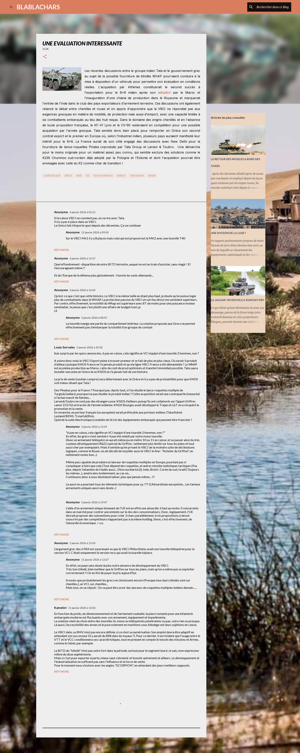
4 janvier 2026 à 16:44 (82, 290)
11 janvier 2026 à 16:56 (82, 607)
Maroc (121, 175)
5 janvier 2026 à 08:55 (94, 317)
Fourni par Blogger (150, 747)
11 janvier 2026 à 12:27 (95, 559)
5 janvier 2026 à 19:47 (94, 502)
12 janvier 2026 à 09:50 (95, 232)
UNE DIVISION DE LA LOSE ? (228, 233)
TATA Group (137, 175)
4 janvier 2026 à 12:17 (82, 258)
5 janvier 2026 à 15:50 (82, 543)
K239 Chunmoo (103, 175)
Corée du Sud (52, 175)
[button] (44, 56)
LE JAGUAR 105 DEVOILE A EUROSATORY (237, 300)
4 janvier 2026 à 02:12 (82, 212)
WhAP (151, 175)
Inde (79, 175)
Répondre (61, 249)
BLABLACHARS (38, 7)
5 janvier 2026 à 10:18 (89, 347)
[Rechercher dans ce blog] (270, 7)
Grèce (68, 175)
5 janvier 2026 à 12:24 (94, 426)
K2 (87, 175)
